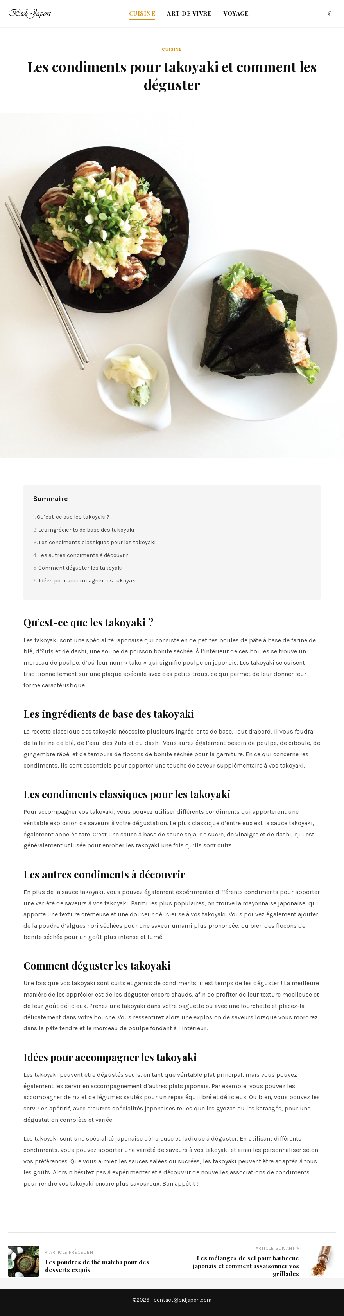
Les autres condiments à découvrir (83, 555)
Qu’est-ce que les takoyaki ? (73, 517)
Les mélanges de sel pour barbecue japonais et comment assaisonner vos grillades (246, 1266)
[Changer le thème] (331, 13)
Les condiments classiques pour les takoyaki (97, 542)
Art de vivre (189, 13)
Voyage (236, 13)
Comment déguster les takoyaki (80, 567)
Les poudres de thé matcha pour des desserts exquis (97, 1266)
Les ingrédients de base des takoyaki (86, 529)
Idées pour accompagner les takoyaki (88, 580)
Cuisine (142, 13)
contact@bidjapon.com (182, 1300)
